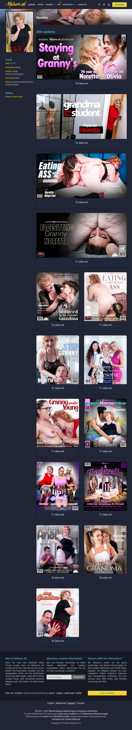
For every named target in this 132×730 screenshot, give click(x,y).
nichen (40, 4)
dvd (58, 4)
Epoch (46, 716)
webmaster (69, 693)
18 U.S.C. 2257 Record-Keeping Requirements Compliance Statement (66, 711)
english (50, 703)
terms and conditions (68, 714)
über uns (9, 693)
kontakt (18, 693)
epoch (51, 693)
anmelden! (119, 4)
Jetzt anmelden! (107, 693)
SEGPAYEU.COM (61, 716)
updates (31, 4)
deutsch (71, 703)
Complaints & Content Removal (66, 719)
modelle (49, 4)
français (81, 703)
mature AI (82, 4)
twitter (79, 693)
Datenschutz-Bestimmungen (95, 714)
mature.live (69, 4)
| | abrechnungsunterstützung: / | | (43, 693)
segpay (59, 693)
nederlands (61, 703)
